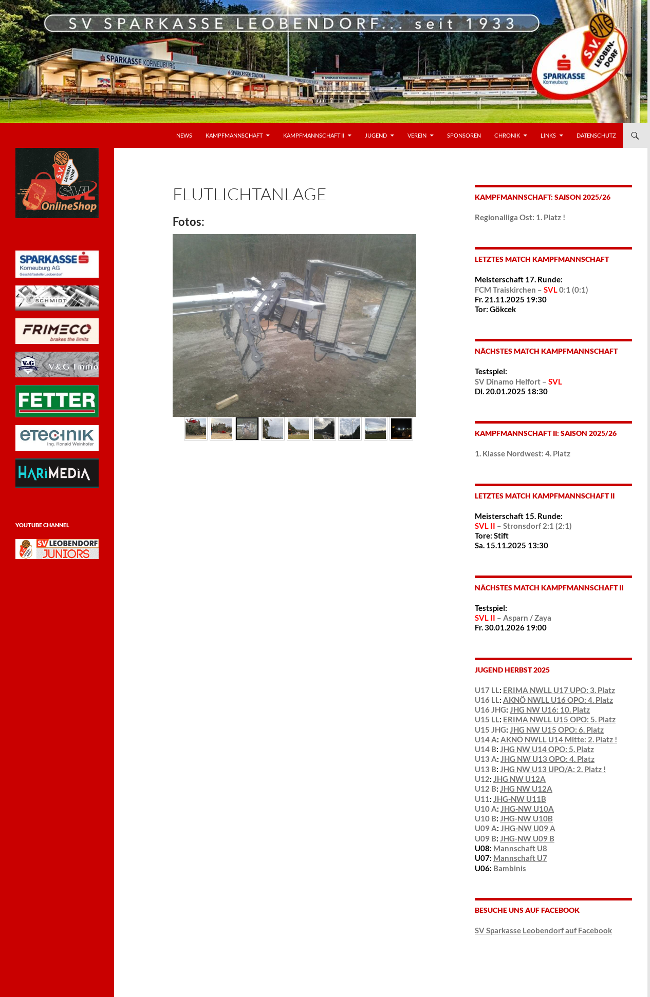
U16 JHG (490, 709)
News (184, 135)
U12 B (485, 788)
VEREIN (416, 135)
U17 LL (487, 690)
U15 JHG (490, 729)
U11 (482, 798)
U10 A (486, 808)
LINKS (548, 135)
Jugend (376, 135)
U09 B (485, 838)
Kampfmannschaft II (313, 135)
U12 (482, 778)
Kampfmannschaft (234, 135)
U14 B (485, 749)
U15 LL (487, 719)
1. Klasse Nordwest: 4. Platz (522, 453)
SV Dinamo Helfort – (518, 381)
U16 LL (487, 699)
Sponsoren (464, 135)
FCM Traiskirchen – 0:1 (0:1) (531, 289)
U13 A (486, 758)
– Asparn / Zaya (513, 617)
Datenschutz (596, 135)
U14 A (486, 739)
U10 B (485, 818)
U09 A (486, 828)
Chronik (507, 135)
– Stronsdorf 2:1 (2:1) (523, 525)
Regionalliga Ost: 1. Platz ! (520, 217)
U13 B (485, 769)
